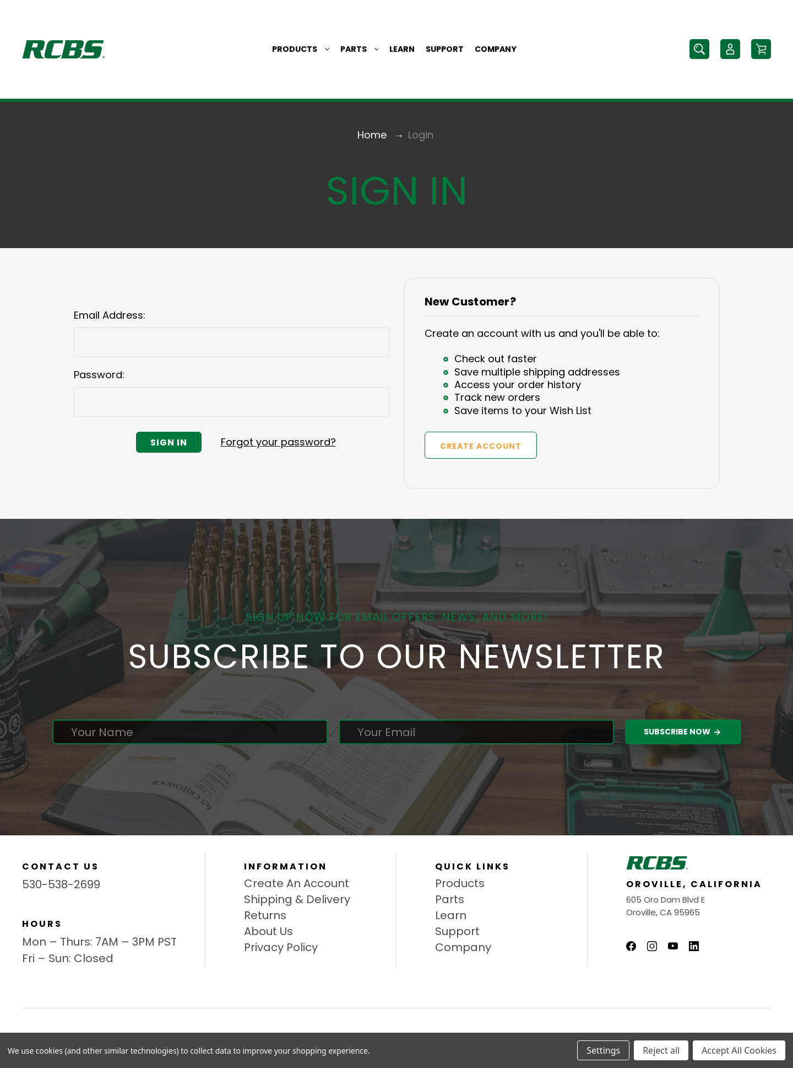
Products (300, 49)
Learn (402, 49)
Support (445, 49)
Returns (265, 915)
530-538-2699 (61, 884)
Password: (99, 375)
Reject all (661, 1050)
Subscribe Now (683, 732)
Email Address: (109, 315)
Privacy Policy (281, 947)
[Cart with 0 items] (761, 49)
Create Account (481, 446)
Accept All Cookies (739, 1050)
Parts (359, 49)
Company (496, 49)
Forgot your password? (278, 442)
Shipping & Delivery (297, 899)
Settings (603, 1050)
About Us (268, 931)
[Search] (699, 49)
